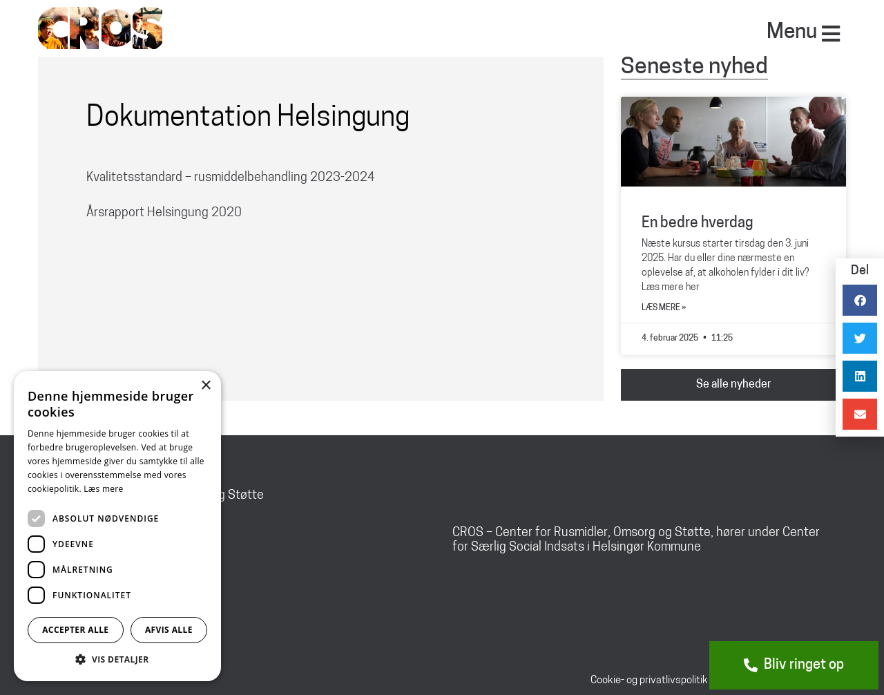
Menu (792, 33)
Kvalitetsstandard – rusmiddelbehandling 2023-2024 (230, 177)
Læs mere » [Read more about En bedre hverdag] (664, 308)
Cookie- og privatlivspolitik (649, 681)
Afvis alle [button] (169, 630)
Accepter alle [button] (75, 630)
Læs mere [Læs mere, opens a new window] (103, 489)
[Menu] (830, 33)
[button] (117, 659)
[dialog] (117, 526)
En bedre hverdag (697, 223)
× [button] (205, 386)
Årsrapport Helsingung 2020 (164, 213)
